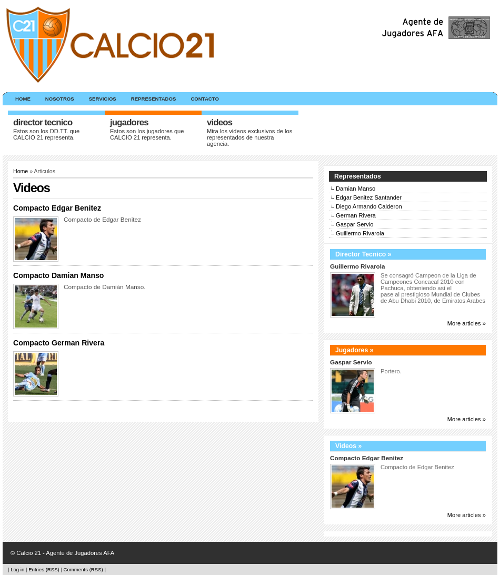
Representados (153, 99)
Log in (17, 569)
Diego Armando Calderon (369, 206)
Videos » (348, 446)
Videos (219, 122)
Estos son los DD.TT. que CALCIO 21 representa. (46, 134)
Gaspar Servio (355, 224)
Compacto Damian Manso (58, 275)
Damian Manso (355, 188)
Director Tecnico (42, 122)
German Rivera (356, 215)
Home (23, 99)
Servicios (102, 99)
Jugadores (129, 122)
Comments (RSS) (83, 569)
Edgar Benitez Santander (369, 197)
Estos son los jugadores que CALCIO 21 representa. (147, 134)
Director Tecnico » (363, 254)
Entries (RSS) (43, 569)
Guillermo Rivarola (360, 233)
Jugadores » (354, 350)
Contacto (204, 99)
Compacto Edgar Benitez (57, 208)
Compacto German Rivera (58, 343)
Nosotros (59, 99)
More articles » (466, 323)
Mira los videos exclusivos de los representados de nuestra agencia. (249, 137)
